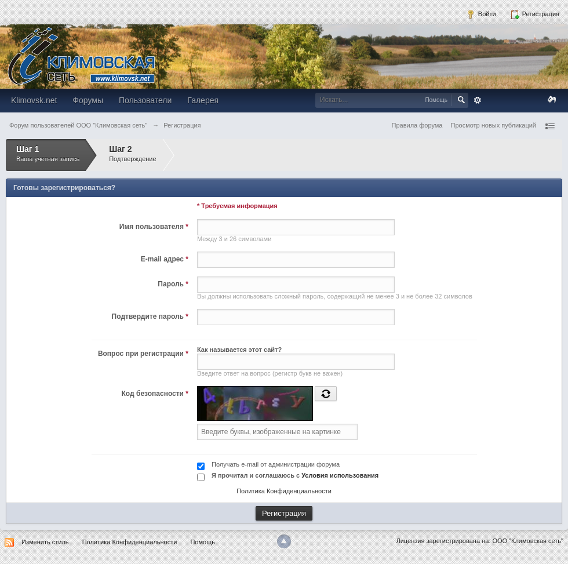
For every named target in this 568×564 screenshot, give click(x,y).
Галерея (203, 100)
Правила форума (417, 125)
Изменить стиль (45, 541)
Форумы (87, 100)
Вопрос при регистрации (143, 354)
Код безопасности (155, 394)
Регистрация (534, 14)
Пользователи (145, 100)
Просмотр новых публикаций (493, 125)
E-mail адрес (164, 259)
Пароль (173, 284)
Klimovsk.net (34, 100)
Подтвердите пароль (150, 316)
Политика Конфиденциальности (284, 490)
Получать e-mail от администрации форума (276, 464)
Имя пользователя (153, 227)
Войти (481, 14)
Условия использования (339, 475)
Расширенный (477, 100)
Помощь (202, 541)
